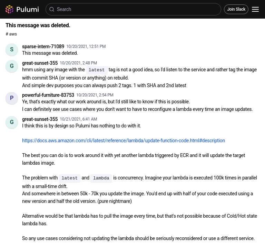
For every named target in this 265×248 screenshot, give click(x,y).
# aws (11, 34)
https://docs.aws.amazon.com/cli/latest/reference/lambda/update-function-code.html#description (123, 140)
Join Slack (236, 9)
